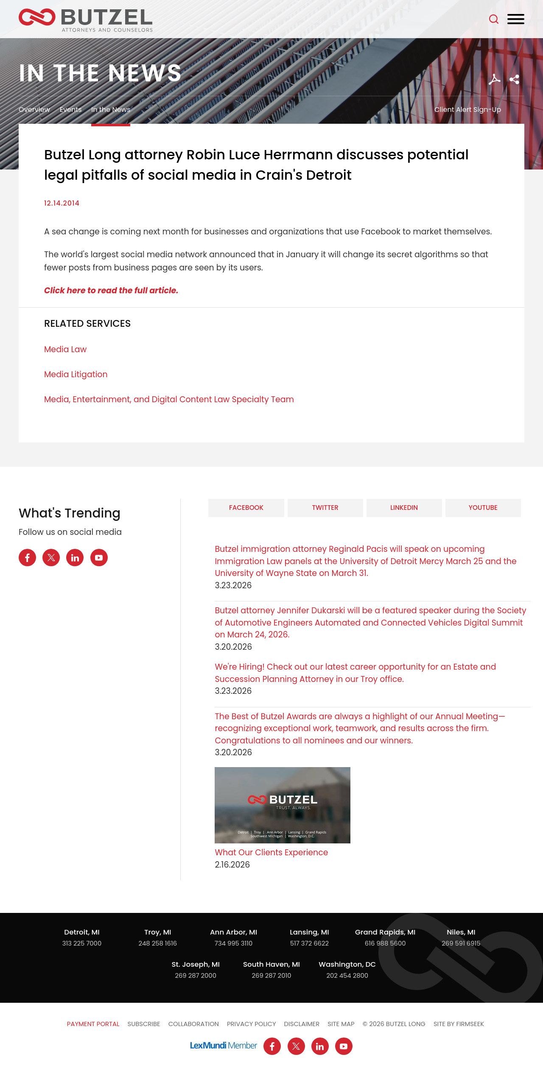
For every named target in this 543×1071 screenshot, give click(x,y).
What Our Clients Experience (271, 852)
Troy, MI (157, 932)
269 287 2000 (195, 975)
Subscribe (143, 1023)
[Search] (493, 19)
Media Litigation (76, 374)
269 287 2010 (271, 975)
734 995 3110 (234, 943)
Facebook (246, 507)
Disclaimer (302, 1023)
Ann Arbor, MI (233, 932)
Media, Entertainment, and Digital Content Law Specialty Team (169, 399)
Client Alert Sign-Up (467, 109)
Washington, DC (347, 964)
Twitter (325, 507)
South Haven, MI (271, 964)
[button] (514, 79)
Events (71, 109)
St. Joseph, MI (196, 964)
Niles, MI (461, 932)
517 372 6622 (309, 943)
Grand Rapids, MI (385, 932)
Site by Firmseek (459, 1023)
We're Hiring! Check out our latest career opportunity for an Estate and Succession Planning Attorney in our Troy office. (355, 673)
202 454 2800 (347, 975)
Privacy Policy (251, 1023)
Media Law (65, 349)
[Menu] (516, 19)
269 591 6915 (461, 943)
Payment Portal (93, 1023)
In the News (110, 109)
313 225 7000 (81, 943)
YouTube (483, 507)
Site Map (340, 1023)
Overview (34, 109)
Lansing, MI (309, 932)
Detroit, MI (81, 932)
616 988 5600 (385, 943)
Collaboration (193, 1023)
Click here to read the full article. (111, 290)
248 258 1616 (158, 943)
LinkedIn (404, 507)
